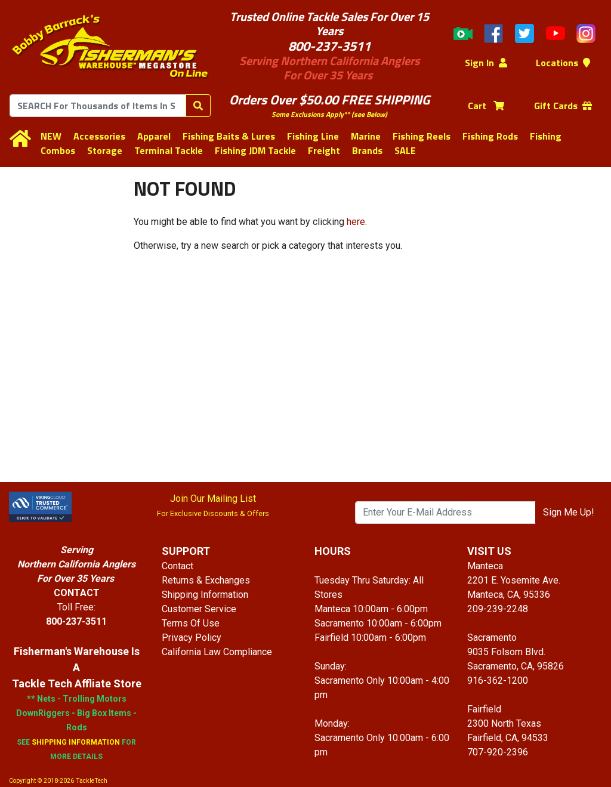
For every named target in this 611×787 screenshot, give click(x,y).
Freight (324, 150)
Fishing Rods (490, 136)
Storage (104, 150)
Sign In (486, 62)
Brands (367, 150)
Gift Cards (563, 105)
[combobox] (98, 105)
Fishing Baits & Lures (229, 136)
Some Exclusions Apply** (310, 114)
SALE (405, 150)
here (356, 221)
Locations (563, 62)
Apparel (154, 136)
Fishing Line (313, 136)
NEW (51, 136)
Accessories (99, 136)
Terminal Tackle (168, 150)
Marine (366, 136)
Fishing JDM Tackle (255, 150)
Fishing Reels (421, 136)
